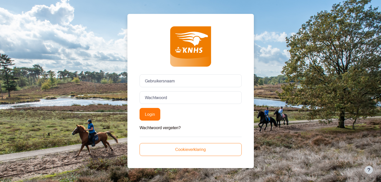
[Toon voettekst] (369, 170)
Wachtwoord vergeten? (160, 127)
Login (150, 114)
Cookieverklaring (190, 149)
